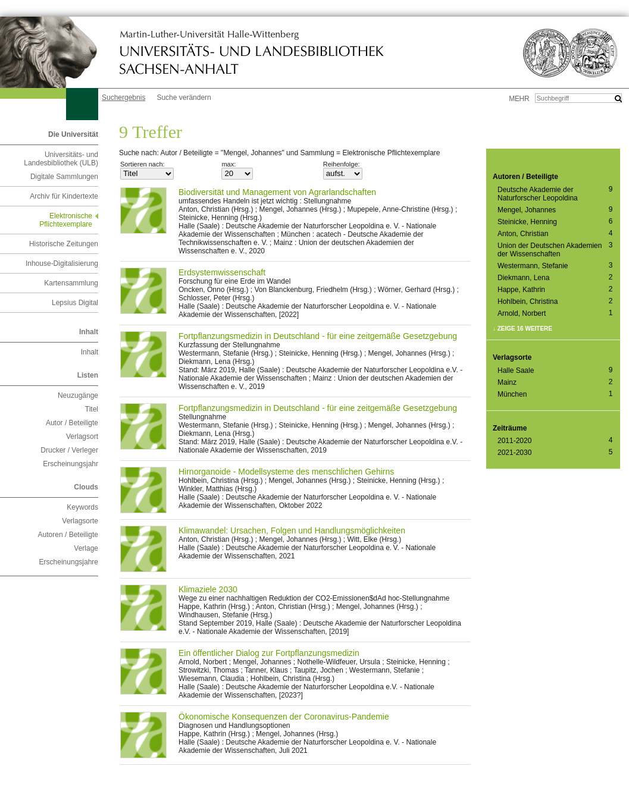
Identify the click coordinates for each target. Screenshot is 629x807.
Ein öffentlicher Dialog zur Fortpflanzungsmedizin (269, 653)
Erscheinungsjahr (70, 464)
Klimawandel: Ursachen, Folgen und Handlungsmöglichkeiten (292, 530)
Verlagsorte (80, 521)
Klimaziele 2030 (208, 589)
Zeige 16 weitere (524, 328)
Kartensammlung (71, 283)
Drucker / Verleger (69, 450)
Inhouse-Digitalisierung (62, 263)
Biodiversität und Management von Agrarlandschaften (277, 192)
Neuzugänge (78, 395)
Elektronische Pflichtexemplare (65, 220)
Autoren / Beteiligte (68, 534)
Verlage (86, 548)
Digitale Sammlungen (64, 176)
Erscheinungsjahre (68, 562)
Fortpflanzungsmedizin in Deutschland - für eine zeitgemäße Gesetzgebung (318, 336)
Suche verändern (184, 97)
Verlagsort (82, 436)
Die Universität (73, 134)
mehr (519, 99)
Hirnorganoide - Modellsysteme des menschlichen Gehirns (286, 471)
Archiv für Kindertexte (64, 196)
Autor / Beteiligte (72, 423)
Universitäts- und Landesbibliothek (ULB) (61, 158)
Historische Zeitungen (63, 244)
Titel (91, 409)
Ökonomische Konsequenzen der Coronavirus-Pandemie (284, 716)
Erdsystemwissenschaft (222, 272)
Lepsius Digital (75, 303)
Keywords (82, 507)
